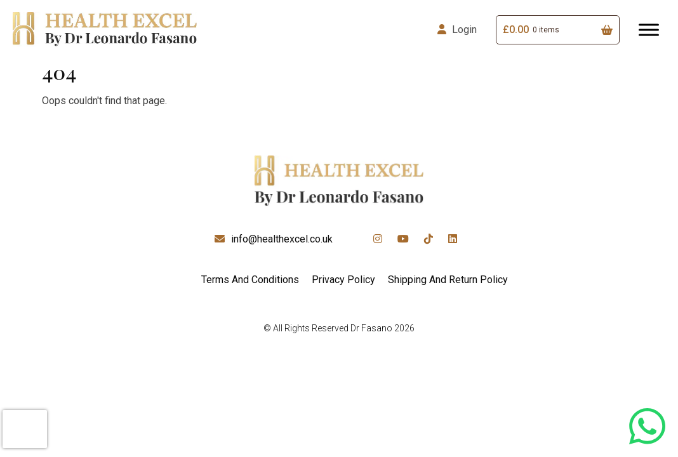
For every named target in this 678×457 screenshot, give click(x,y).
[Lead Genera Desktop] (105, 29)
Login (464, 29)
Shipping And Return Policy (448, 280)
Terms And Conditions (250, 280)
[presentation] (25, 429)
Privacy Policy (343, 280)
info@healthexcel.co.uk (282, 239)
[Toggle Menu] (649, 29)
